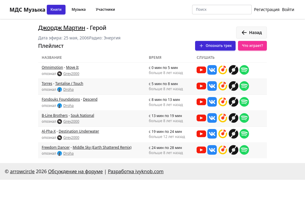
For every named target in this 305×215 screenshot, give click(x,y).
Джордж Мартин (61, 28)
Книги (56, 9)
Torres (47, 83)
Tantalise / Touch (69, 83)
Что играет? (252, 45)
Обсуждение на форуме (75, 171)
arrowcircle (22, 171)
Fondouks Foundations (61, 99)
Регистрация (267, 9)
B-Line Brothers (55, 115)
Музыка (79, 9)
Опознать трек (215, 45)
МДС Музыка (28, 9)
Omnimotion (52, 67)
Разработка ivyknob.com (136, 171)
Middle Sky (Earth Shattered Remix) (102, 147)
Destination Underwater (79, 131)
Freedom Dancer (56, 147)
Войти (288, 9)
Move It (72, 67)
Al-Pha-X (49, 131)
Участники (105, 9)
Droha (68, 89)
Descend (90, 99)
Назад (251, 33)
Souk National (82, 115)
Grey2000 (71, 73)
